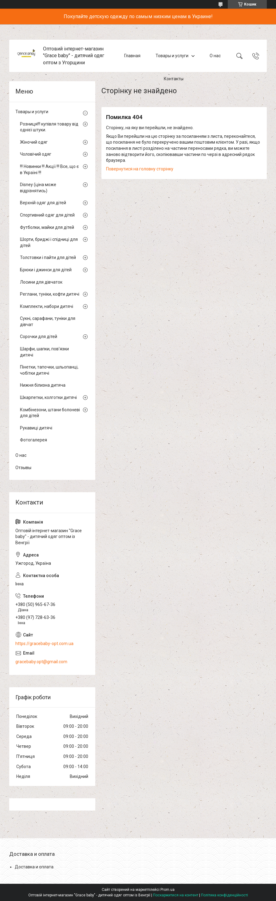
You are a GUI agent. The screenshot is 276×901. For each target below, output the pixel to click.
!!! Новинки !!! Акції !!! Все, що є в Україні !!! (49, 169)
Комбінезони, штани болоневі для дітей (50, 412)
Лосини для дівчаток (41, 282)
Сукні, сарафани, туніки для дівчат (47, 321)
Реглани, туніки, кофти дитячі (49, 294)
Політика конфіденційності (224, 895)
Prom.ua (167, 889)
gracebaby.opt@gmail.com (41, 661)
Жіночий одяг (34, 142)
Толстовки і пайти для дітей (48, 257)
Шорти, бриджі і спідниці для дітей (49, 242)
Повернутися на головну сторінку (139, 168)
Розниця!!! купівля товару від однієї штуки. (49, 127)
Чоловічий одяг (35, 154)
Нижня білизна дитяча (42, 385)
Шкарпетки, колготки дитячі (48, 397)
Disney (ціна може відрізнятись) (38, 187)
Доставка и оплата (34, 866)
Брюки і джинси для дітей (46, 269)
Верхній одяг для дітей (43, 202)
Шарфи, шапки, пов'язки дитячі (44, 351)
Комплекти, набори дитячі (46, 306)
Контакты (173, 78)
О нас (215, 55)
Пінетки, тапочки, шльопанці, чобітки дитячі (49, 370)
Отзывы (23, 467)
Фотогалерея (33, 439)
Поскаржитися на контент (175, 895)
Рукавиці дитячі (36, 427)
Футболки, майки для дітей (47, 227)
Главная (132, 55)
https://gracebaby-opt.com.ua (44, 643)
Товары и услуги (172, 55)
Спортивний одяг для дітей (47, 215)
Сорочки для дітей (38, 336)
